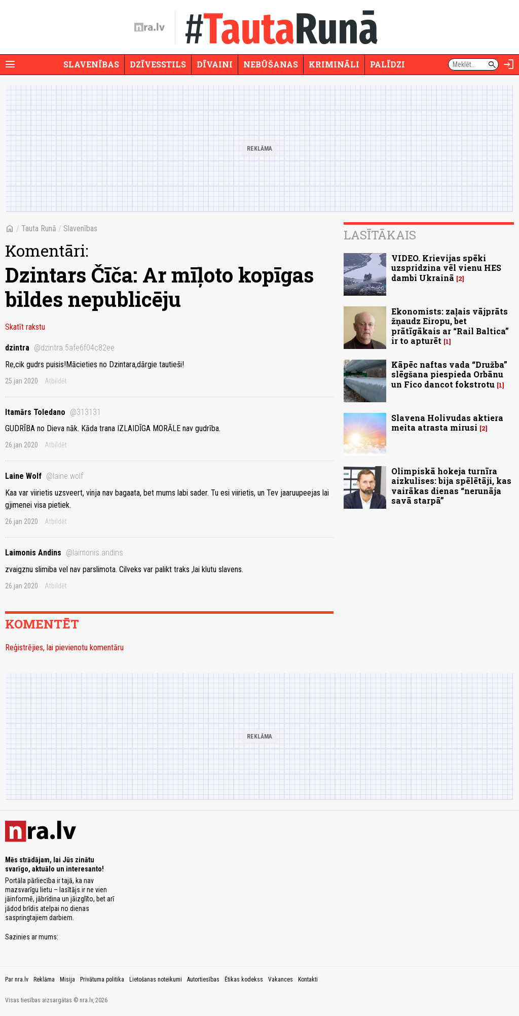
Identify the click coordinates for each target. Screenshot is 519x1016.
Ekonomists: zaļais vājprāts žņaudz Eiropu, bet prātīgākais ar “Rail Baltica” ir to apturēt (450, 326)
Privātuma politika (102, 979)
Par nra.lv (16, 979)
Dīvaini (215, 64)
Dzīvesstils (158, 64)
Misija (67, 979)
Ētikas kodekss (244, 979)
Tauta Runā (38, 228)
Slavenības (91, 64)
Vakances (280, 979)
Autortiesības (203, 979)
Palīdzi (387, 64)
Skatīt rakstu (25, 327)
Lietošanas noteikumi (155, 979)
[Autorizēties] (509, 64)
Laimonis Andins (64, 552)
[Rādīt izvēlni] (10, 64)
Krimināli (334, 64)
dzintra (60, 348)
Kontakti (308, 979)
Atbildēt (56, 381)
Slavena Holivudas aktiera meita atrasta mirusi (447, 422)
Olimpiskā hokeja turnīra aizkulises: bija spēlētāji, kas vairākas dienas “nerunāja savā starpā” (451, 486)
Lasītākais (380, 235)
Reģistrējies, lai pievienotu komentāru (64, 647)
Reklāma (44, 979)
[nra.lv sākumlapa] (149, 27)
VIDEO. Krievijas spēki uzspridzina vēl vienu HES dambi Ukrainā (446, 268)
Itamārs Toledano (53, 412)
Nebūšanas (270, 64)
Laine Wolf (44, 476)
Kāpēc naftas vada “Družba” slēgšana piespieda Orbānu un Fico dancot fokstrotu (449, 374)
